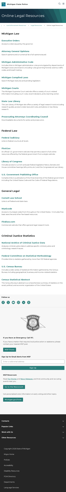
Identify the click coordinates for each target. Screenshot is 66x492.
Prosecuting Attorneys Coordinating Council (25, 117)
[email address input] (33, 362)
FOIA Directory (10, 476)
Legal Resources (36, 25)
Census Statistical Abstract (16, 279)
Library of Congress (12, 161)
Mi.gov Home (9, 454)
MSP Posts (9, 350)
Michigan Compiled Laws (15, 77)
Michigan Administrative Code (17, 62)
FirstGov (6, 148)
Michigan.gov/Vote (13, 400)
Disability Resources (11, 471)
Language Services (11, 488)
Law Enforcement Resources (16, 25)
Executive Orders (11, 40)
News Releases (26, 379)
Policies (7, 460)
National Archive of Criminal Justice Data (23, 243)
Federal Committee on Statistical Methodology (26, 256)
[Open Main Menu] (63, 3)
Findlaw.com (8, 222)
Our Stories (12, 379)
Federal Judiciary (10, 138)
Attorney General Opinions (15, 51)
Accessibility (8, 465)
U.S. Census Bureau (12, 266)
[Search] (59, 3)
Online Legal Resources (55, 25)
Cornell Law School (12, 198)
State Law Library (11, 101)
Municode (7, 209)
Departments (9, 482)
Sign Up (33, 368)
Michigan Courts (10, 88)
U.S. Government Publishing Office (20, 174)
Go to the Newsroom (14, 387)
